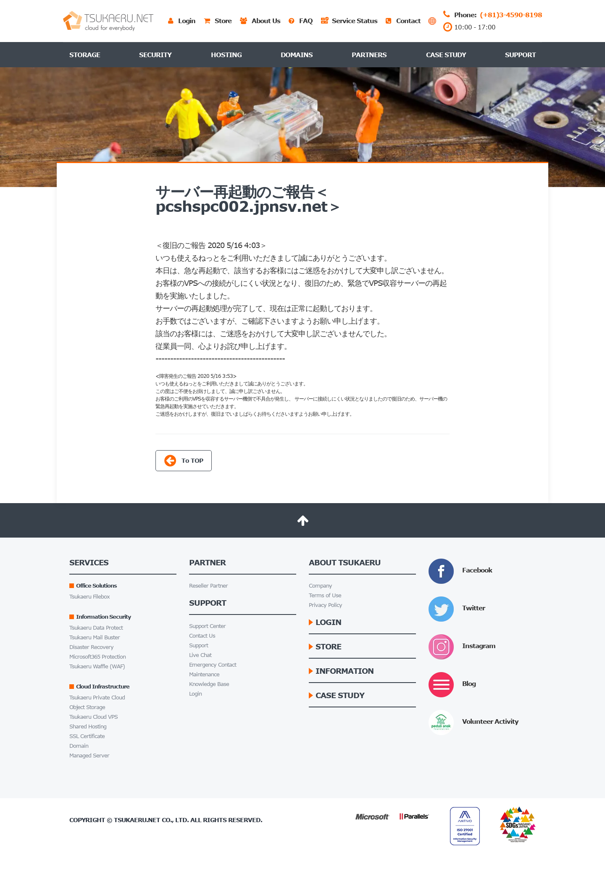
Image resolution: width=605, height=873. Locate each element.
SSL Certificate (87, 736)
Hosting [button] (226, 54)
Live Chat (200, 655)
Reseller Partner (208, 585)
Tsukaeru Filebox (89, 596)
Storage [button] (84, 54)
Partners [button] (369, 54)
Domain (78, 746)
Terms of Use (325, 595)
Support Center (207, 626)
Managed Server (89, 755)
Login (195, 693)
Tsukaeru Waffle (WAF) (97, 666)
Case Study (446, 54)
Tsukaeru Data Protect (96, 627)
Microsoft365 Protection (97, 656)
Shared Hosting (87, 726)
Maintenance (204, 674)
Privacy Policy (325, 605)
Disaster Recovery (91, 647)
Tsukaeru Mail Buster (94, 637)
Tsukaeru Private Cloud (97, 697)
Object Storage (87, 707)
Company (320, 585)
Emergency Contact (212, 664)
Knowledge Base (209, 684)
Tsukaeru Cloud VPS (93, 717)
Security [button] (155, 54)
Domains (297, 54)
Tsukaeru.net (137, 819)
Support (520, 54)
